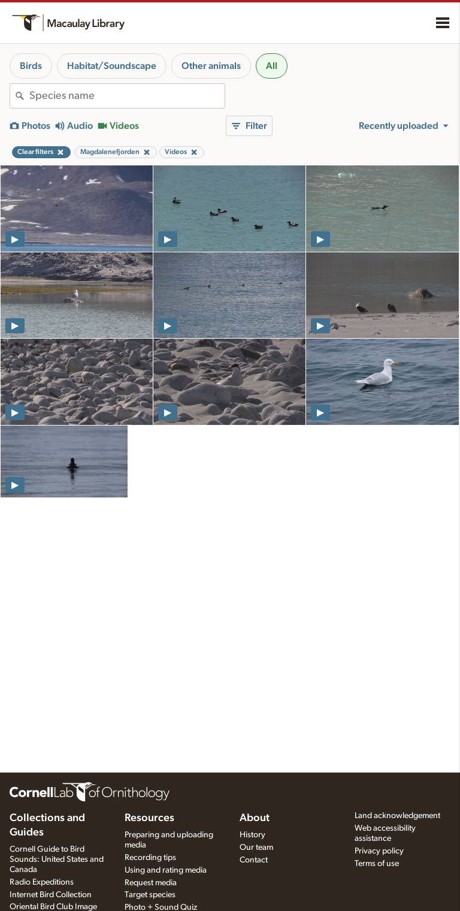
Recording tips (150, 857)
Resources (149, 818)
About (255, 818)
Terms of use (377, 863)
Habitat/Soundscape (111, 66)
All (271, 66)
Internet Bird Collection (51, 895)
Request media (151, 883)
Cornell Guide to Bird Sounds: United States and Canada (57, 859)
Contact (254, 860)
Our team (256, 847)
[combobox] (127, 96)
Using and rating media (166, 870)
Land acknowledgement (397, 816)
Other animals (211, 66)
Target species (150, 895)
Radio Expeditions (42, 882)
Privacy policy (379, 851)
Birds (31, 66)
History (252, 835)
